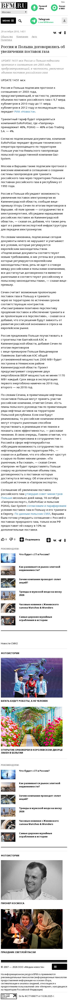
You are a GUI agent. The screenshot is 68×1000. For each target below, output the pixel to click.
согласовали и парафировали (46, 505)
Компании (22, 36)
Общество (7, 36)
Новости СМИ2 (9, 643)
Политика (6, 39)
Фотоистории (10, 653)
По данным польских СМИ (32, 513)
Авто (34, 36)
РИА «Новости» (24, 111)
